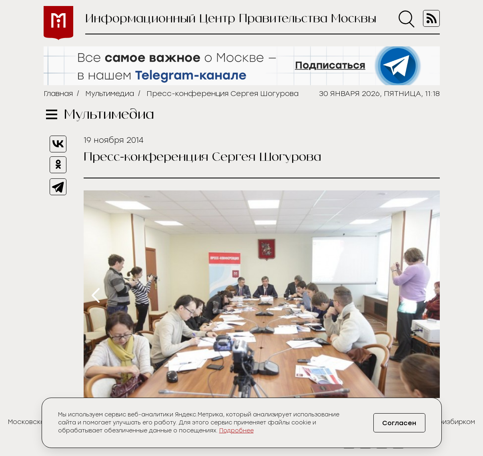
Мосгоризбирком (446, 422)
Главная (58, 93)
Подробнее (236, 430)
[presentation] (96, 295)
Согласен (399, 423)
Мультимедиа (109, 93)
